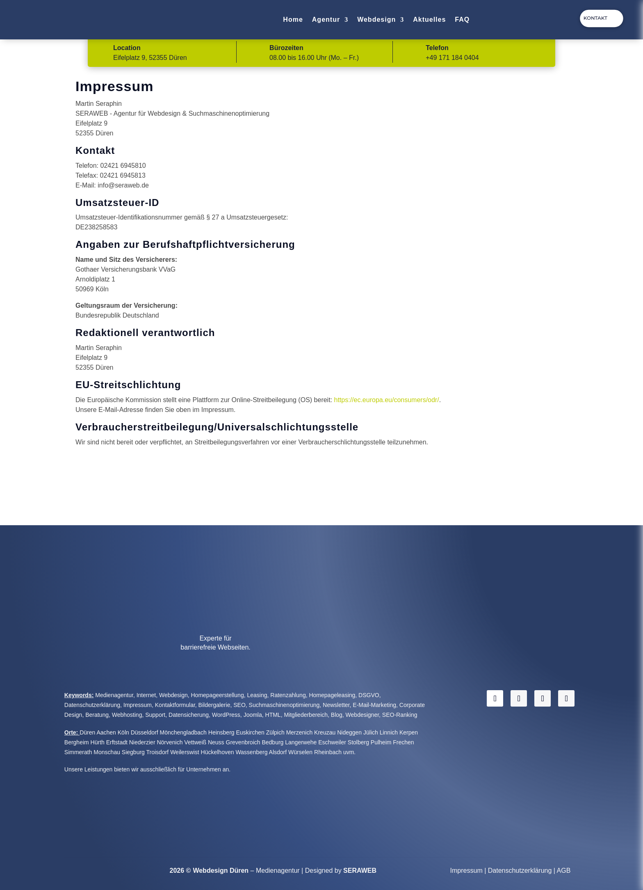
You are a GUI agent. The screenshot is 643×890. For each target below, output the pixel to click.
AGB (564, 870)
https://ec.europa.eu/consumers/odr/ (386, 399)
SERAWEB (359, 870)
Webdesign (376, 19)
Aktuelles (429, 19)
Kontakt (595, 18)
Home (293, 19)
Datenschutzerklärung (520, 870)
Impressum (466, 870)
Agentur (326, 19)
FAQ (462, 19)
